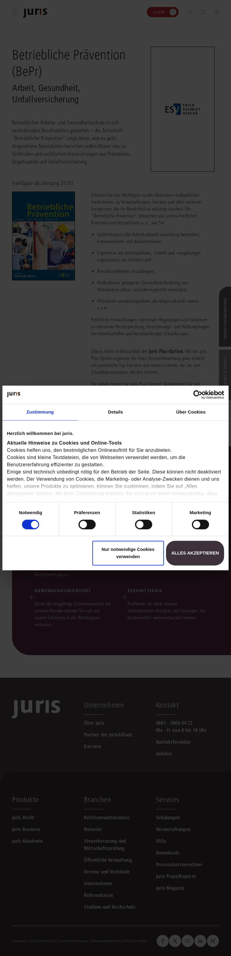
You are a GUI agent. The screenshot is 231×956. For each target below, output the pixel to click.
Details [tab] (115, 411)
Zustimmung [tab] (40, 411)
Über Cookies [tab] (191, 411)
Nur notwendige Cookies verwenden (128, 553)
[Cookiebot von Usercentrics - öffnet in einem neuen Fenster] (197, 394)
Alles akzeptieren (195, 553)
